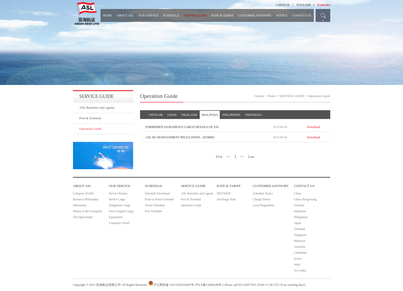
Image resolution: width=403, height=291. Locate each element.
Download (313, 127)
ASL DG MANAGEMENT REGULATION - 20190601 (180, 137)
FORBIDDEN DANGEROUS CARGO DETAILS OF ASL (182, 127)
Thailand (299, 229)
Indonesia (300, 211)
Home (272, 96)
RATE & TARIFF (223, 15)
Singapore (300, 235)
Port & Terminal (90, 118)
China (297, 193)
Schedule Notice (263, 193)
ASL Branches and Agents (97, 107)
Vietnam (299, 205)
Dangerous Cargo (120, 205)
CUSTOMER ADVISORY (254, 15)
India (297, 264)
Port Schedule (153, 211)
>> (242, 157)
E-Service (323, 5)
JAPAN (172, 115)
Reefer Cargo (117, 199)
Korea (297, 258)
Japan (297, 223)
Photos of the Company (87, 211)
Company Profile (83, 193)
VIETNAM (156, 115)
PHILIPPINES (231, 115)
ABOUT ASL (125, 15)
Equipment (116, 217)
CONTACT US (301, 15)
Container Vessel (119, 223)
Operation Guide (90, 129)
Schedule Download (157, 193)
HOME (107, 15)
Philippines (301, 217)
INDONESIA (253, 115)
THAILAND (189, 115)
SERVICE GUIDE (195, 15)
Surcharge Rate (226, 199)
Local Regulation (263, 205)
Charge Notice (262, 199)
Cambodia (300, 252)
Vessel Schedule (155, 205)
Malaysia (299, 241)
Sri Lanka (300, 270)
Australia (299, 247)
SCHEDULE (171, 15)
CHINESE (283, 5)
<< (228, 157)
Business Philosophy (86, 199)
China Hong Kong (305, 199)
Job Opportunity (83, 217)
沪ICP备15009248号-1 (209, 285)
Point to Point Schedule (159, 199)
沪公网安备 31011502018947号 (171, 285)
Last (251, 157)
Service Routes (118, 193)
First (219, 157)
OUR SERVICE (148, 15)
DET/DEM (224, 193)
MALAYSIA (210, 115)
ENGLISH (304, 5)
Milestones (80, 205)
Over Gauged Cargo (121, 211)
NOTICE (281, 15)
